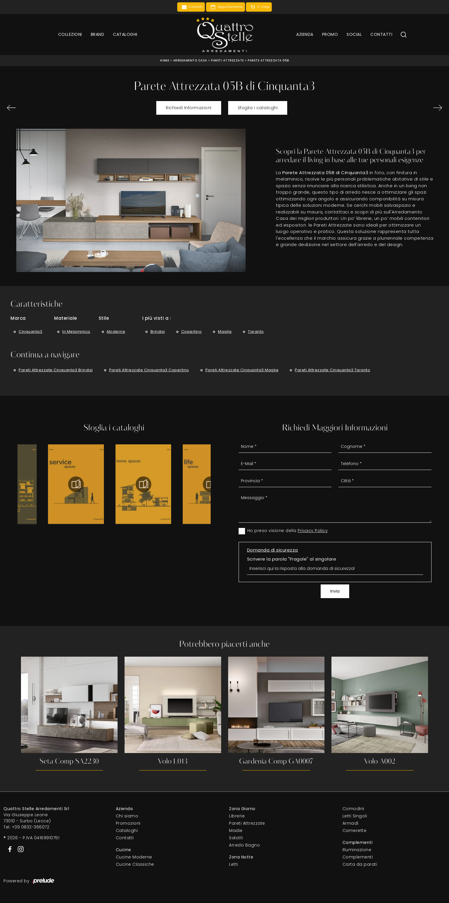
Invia (335, 591)
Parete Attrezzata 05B (268, 60)
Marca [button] (18, 318)
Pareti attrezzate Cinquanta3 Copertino (149, 370)
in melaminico (76, 331)
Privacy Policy (313, 530)
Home (164, 60)
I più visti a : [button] (156, 318)
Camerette (354, 830)
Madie (236, 830)
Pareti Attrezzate (227, 60)
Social (354, 34)
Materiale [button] (65, 318)
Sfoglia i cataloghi (258, 108)
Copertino (191, 331)
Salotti (236, 838)
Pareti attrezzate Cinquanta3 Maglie (242, 370)
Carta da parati (359, 864)
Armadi (350, 823)
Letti (233, 864)
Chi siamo (127, 816)
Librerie (237, 816)
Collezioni (70, 34)
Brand (97, 34)
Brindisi (157, 331)
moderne (116, 331)
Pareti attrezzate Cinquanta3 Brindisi (56, 370)
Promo (330, 34)
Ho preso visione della (287, 530)
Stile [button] (104, 318)
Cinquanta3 (30, 331)
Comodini (353, 809)
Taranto (256, 331)
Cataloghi (125, 34)
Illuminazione (357, 850)
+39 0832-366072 (30, 827)
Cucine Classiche (135, 864)
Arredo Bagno (244, 845)
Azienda (304, 34)
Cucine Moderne (134, 857)
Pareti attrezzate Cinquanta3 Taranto (332, 370)
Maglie (225, 331)
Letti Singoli (354, 816)
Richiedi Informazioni (189, 108)
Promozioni (128, 823)
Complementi (357, 857)
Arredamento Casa (190, 60)
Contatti (381, 34)
